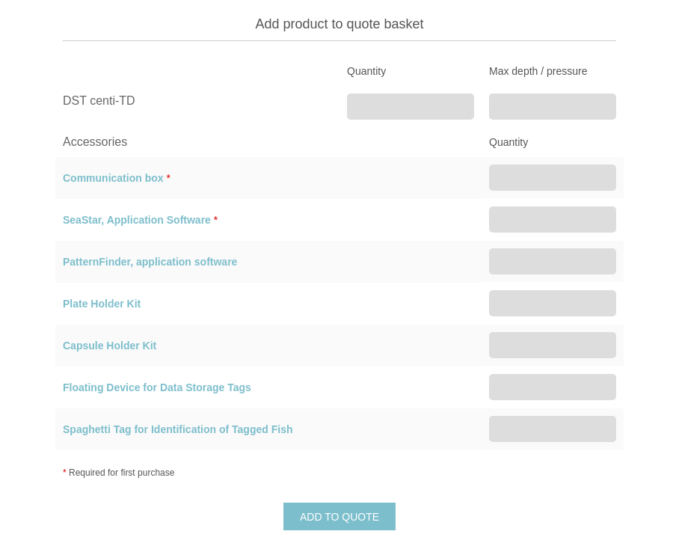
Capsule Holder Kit (109, 346)
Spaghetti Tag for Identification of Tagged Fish (177, 429)
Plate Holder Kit (102, 304)
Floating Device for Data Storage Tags (157, 387)
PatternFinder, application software (150, 262)
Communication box (113, 178)
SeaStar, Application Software (137, 220)
